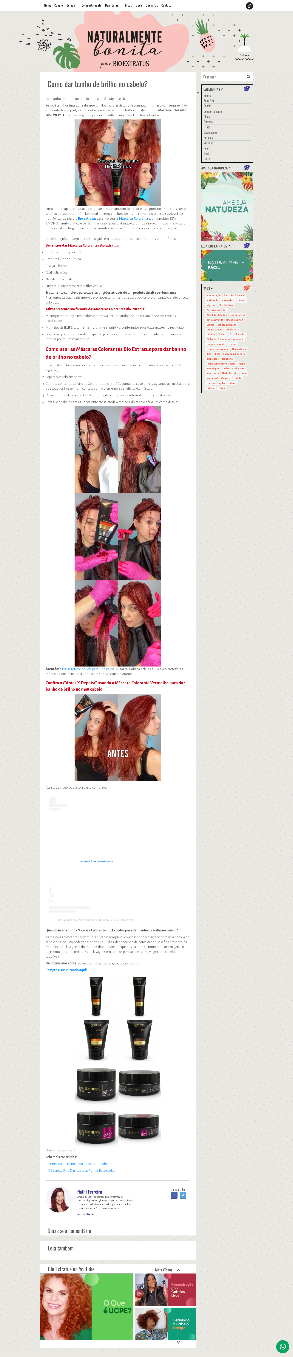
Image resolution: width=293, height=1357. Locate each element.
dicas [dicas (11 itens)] (217, 354)
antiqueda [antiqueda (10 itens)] (212, 300)
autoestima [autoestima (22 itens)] (228, 300)
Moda (138, 5)
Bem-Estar (111, 5)
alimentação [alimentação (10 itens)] (213, 295)
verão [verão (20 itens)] (221, 388)
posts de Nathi (85, 1214)
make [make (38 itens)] (242, 363)
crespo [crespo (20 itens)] (232, 344)
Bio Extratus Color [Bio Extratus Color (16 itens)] (216, 310)
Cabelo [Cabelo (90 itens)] (210, 325)
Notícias (208, 137)
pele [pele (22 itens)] (244, 373)
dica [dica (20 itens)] (208, 354)
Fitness (207, 127)
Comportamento (92, 5)
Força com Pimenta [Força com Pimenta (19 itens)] (234, 354)
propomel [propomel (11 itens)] (212, 378)
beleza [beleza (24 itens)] (242, 300)
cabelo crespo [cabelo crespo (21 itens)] (214, 329)
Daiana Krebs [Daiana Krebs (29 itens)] (239, 349)
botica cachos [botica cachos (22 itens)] (237, 315)
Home (47, 5)
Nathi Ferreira (89, 1191)
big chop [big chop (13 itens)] (211, 305)
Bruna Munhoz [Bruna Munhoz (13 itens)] (234, 320)
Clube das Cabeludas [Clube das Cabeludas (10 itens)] (218, 339)
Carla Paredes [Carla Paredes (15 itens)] (238, 334)
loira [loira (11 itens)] (232, 363)
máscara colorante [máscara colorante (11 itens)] (234, 368)
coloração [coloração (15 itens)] (238, 339)
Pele (206, 148)
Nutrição (208, 142)
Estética (208, 121)
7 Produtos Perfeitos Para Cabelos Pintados (78, 1164)
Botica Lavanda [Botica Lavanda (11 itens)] (214, 320)
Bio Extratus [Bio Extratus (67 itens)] (226, 305)
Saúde (206, 153)
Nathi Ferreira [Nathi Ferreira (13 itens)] (230, 373)
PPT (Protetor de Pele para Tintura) (86, 669)
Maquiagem (210, 132)
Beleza (71, 5)
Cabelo (58, 5)
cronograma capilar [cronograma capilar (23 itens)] (217, 349)
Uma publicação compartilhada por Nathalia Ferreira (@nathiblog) (96, 920)
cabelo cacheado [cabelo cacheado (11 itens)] (227, 325)
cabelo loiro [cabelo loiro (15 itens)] (232, 329)
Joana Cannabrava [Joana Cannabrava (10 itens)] (216, 363)
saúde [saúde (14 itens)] (238, 378)
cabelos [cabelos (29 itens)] (210, 334)
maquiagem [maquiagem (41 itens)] (213, 368)
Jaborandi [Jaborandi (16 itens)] (227, 359)
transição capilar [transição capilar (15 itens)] (215, 383)
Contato (166, 5)
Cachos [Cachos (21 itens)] (222, 334)
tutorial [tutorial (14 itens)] (210, 388)
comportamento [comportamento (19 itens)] (215, 344)
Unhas (207, 158)
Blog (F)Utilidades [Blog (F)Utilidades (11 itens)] (216, 315)
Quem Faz (152, 5)
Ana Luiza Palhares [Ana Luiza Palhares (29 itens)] (234, 295)
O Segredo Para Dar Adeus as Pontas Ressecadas (81, 1170)
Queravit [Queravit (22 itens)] (226, 378)
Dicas (128, 5)
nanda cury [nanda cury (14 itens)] (212, 373)
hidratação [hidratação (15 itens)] (212, 359)
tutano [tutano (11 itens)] (232, 383)
